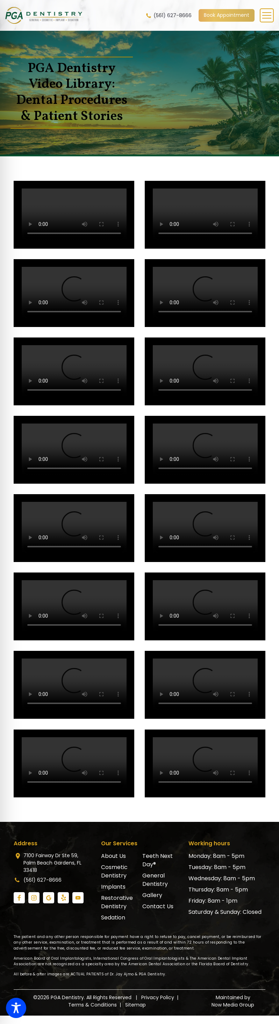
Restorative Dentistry (117, 902)
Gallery (152, 895)
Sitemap (135, 1004)
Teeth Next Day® (157, 860)
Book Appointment (226, 15)
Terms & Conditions (92, 1004)
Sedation (113, 917)
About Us (113, 856)
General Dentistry (155, 880)
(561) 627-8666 (168, 15)
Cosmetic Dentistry (114, 871)
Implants (113, 887)
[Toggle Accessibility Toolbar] (16, 1008)
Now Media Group (233, 1004)
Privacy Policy (157, 997)
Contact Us (157, 906)
